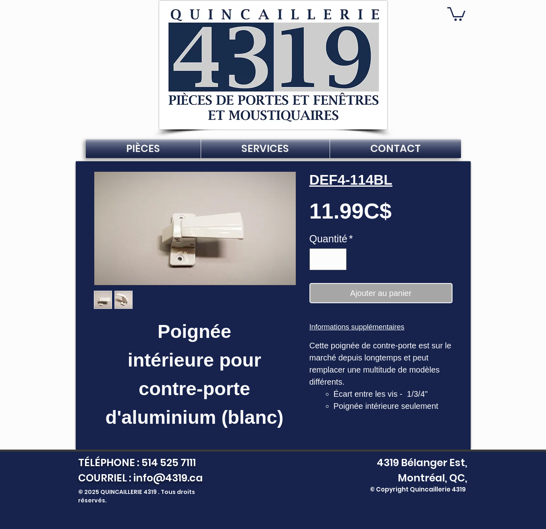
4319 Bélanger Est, (420, 463)
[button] (456, 13)
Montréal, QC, (432, 478)
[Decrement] (319, 259)
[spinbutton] (327, 259)
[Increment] (336, 259)
